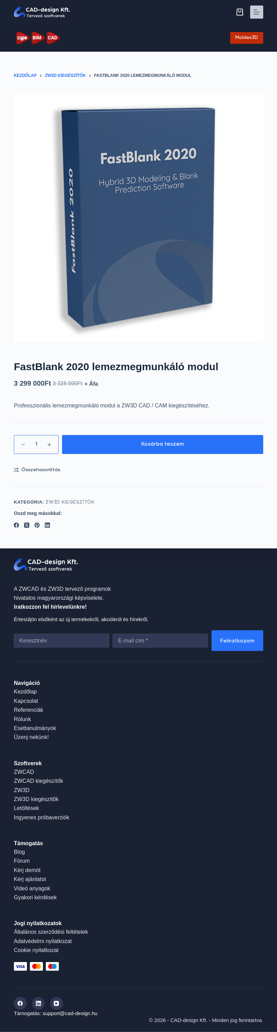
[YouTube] (56, 1003)
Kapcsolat (26, 701)
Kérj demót (27, 870)
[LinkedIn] (47, 525)
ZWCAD (24, 772)
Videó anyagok (32, 888)
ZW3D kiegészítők (69, 502)
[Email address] (160, 641)
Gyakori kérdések (35, 897)
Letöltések (26, 808)
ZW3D (21, 790)
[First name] (61, 641)
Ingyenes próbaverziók (41, 817)
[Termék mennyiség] (36, 444)
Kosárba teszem (162, 444)
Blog (19, 852)
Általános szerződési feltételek (51, 932)
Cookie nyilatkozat (36, 950)
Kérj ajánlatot (30, 879)
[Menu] (256, 12)
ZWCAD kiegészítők (38, 781)
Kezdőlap (25, 692)
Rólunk (22, 719)
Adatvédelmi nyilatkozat (43, 941)
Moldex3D (246, 38)
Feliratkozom (237, 640)
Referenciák (28, 710)
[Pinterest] (37, 525)
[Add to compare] (37, 470)
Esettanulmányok (35, 728)
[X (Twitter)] (26, 525)
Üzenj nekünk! (31, 737)
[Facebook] (16, 525)
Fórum (22, 861)
